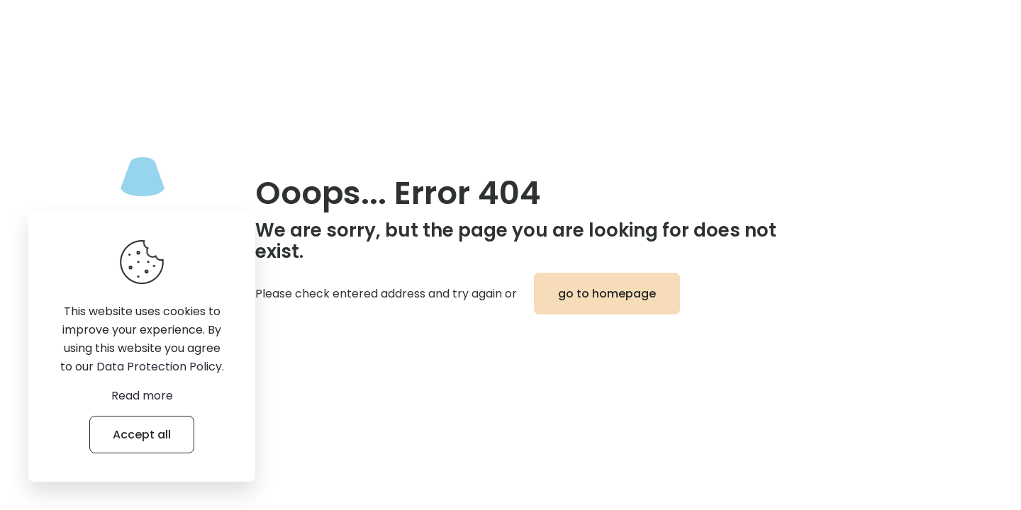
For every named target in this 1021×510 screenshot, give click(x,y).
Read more (142, 395)
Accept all (142, 434)
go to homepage (607, 293)
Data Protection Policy (159, 366)
